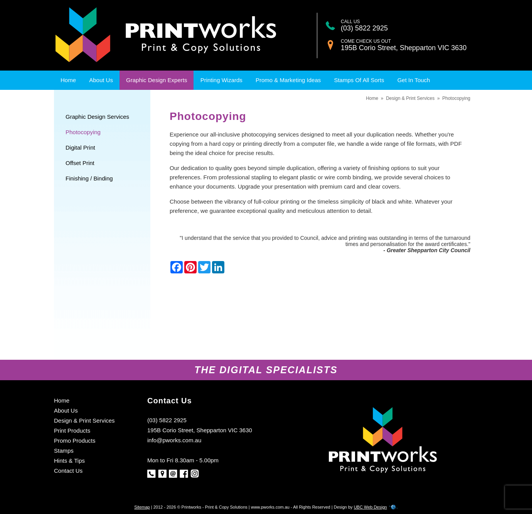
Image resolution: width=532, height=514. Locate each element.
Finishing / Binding (89, 178)
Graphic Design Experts (156, 80)
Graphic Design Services (97, 116)
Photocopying (83, 132)
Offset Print (80, 163)
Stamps (64, 450)
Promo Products (75, 440)
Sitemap (142, 507)
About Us (101, 80)
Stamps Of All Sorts (359, 80)
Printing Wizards (221, 80)
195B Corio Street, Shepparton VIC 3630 (403, 48)
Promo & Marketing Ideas (288, 80)
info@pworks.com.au (174, 440)
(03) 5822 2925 (364, 28)
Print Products (72, 430)
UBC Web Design (370, 507)
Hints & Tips (69, 460)
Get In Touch (413, 80)
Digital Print (80, 147)
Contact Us (68, 470)
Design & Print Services (410, 98)
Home (68, 80)
